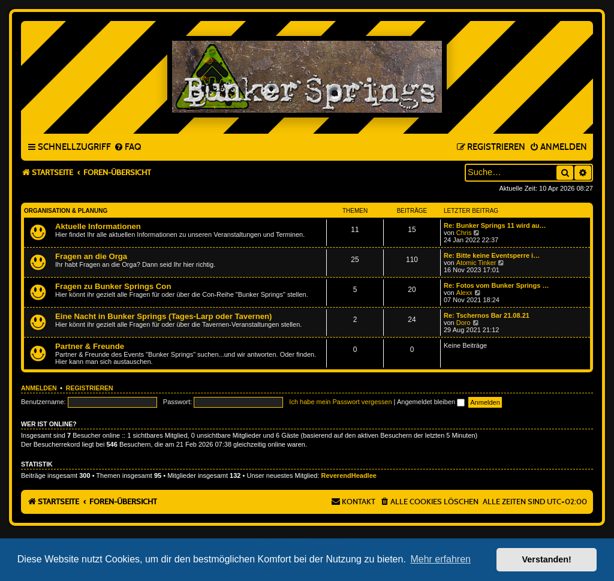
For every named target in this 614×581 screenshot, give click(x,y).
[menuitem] (127, 147)
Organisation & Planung (65, 210)
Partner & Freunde (89, 346)
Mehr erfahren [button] (440, 559)
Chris (464, 232)
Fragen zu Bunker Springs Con (113, 286)
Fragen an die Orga (91, 256)
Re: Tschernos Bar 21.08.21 (486, 315)
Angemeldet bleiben (431, 401)
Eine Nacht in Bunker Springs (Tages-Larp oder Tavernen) (163, 316)
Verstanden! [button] (546, 559)
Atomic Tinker (476, 262)
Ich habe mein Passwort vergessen (340, 401)
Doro (463, 322)
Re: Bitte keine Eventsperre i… (492, 255)
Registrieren (89, 388)
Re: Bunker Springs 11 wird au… (495, 225)
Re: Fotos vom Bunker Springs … (496, 285)
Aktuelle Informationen (98, 226)
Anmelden (39, 388)
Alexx (464, 292)
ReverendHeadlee (349, 475)
